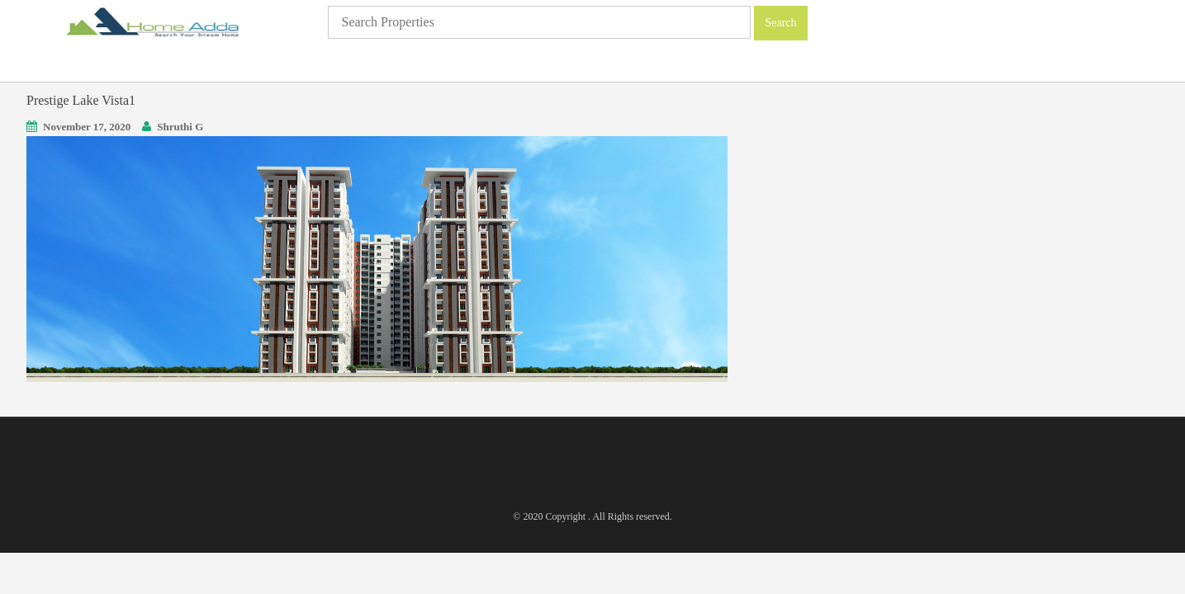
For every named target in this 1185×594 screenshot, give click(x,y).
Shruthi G (180, 126)
